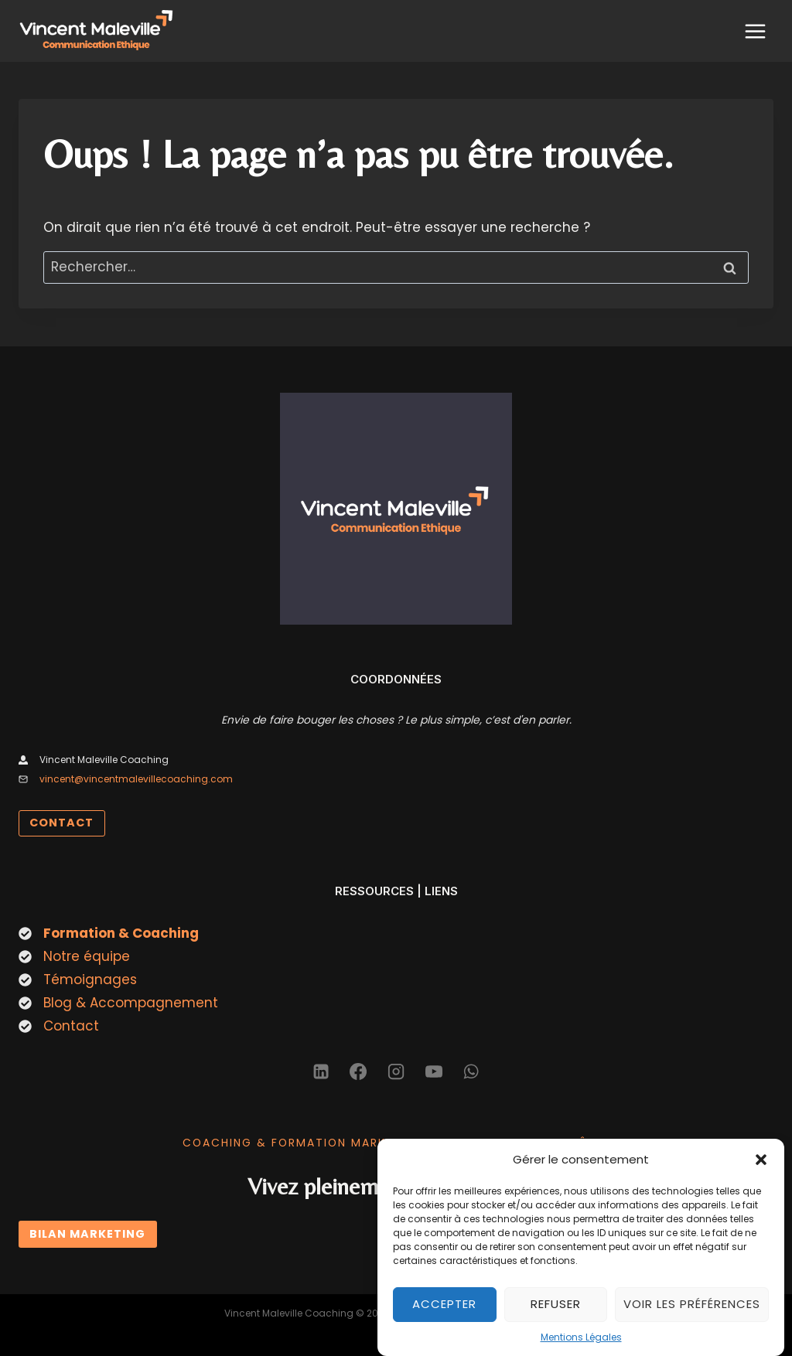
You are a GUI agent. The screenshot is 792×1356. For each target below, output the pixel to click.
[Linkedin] (321, 1071)
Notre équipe (86, 956)
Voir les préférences (691, 1318)
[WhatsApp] (471, 1071)
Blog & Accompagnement (130, 1002)
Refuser (556, 1318)
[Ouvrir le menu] (754, 31)
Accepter (444, 1318)
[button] (761, 1173)
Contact (71, 1026)
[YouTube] (434, 1071)
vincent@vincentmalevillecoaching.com (136, 778)
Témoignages (90, 979)
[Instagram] (396, 1071)
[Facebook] (358, 1071)
